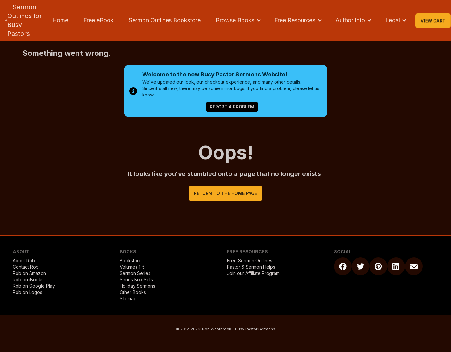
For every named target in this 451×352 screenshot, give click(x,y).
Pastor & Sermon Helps (251, 267)
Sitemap (128, 298)
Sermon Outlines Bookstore (165, 20)
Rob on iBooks (28, 279)
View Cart (433, 20)
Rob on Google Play (34, 286)
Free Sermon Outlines (249, 260)
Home (60, 20)
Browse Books (235, 20)
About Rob (24, 260)
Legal (392, 20)
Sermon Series (135, 273)
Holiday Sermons (137, 286)
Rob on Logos (27, 292)
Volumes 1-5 (132, 267)
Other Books (133, 292)
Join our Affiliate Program (253, 273)
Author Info (350, 20)
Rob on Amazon (29, 273)
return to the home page (225, 193)
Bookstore (131, 260)
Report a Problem (232, 106)
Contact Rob (26, 267)
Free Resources (295, 20)
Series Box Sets (136, 279)
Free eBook (98, 20)
